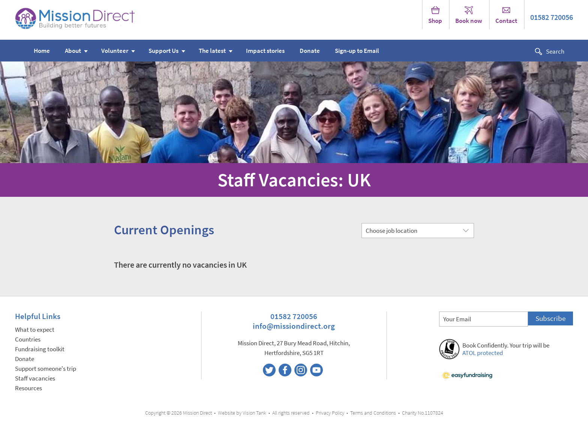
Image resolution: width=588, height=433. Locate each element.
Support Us (163, 50)
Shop (435, 15)
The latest (212, 50)
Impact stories (265, 50)
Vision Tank (254, 413)
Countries (27, 339)
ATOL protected (482, 353)
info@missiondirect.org (294, 326)
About (73, 50)
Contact (506, 15)
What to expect (34, 329)
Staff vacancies (35, 378)
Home (42, 50)
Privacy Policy (330, 413)
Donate (310, 50)
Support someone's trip (45, 368)
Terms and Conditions (373, 413)
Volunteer (114, 50)
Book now (468, 15)
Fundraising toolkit (39, 349)
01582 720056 (551, 17)
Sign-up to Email (357, 50)
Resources (28, 388)
